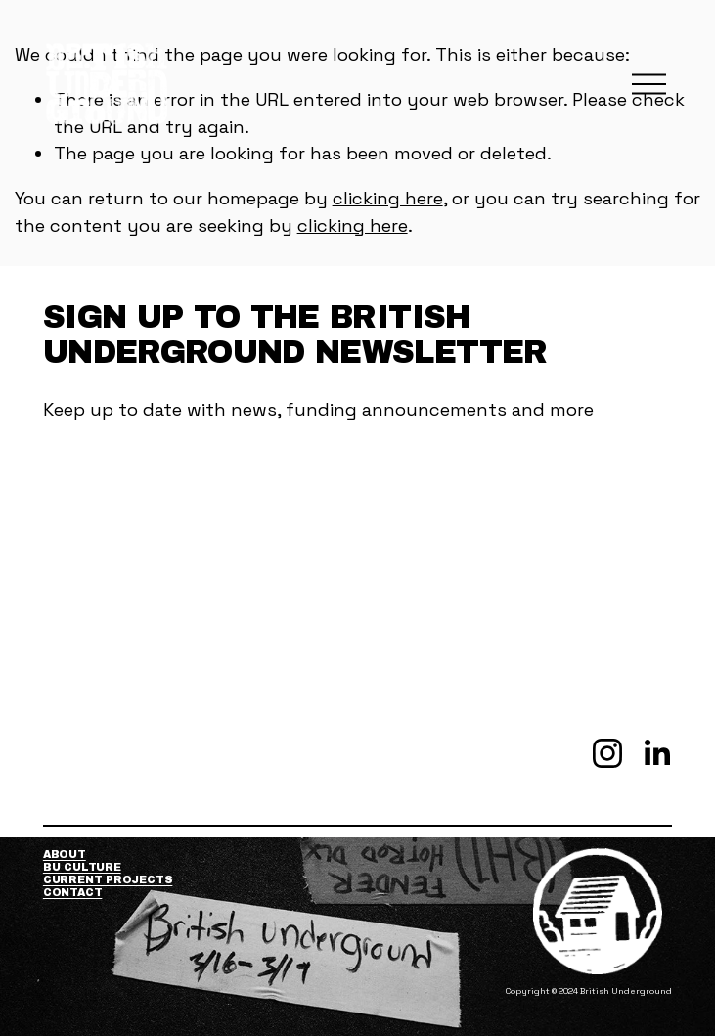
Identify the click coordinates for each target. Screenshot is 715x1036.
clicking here (388, 198)
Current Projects (108, 879)
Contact (72, 892)
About (64, 854)
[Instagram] (607, 753)
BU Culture (82, 867)
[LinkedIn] (656, 753)
